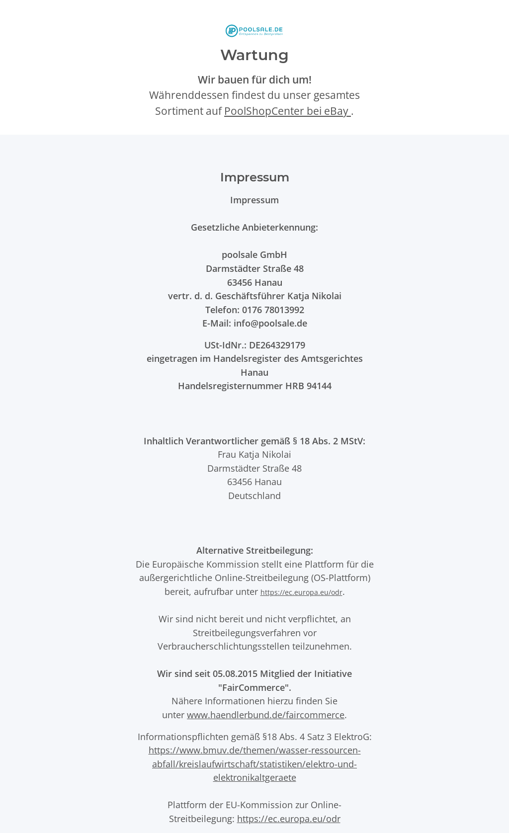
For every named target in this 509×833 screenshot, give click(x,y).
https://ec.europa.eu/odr (301, 592)
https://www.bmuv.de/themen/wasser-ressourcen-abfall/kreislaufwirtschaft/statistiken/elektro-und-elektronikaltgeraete (255, 763)
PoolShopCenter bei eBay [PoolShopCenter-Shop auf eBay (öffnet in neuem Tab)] (287, 111)
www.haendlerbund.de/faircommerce (265, 714)
